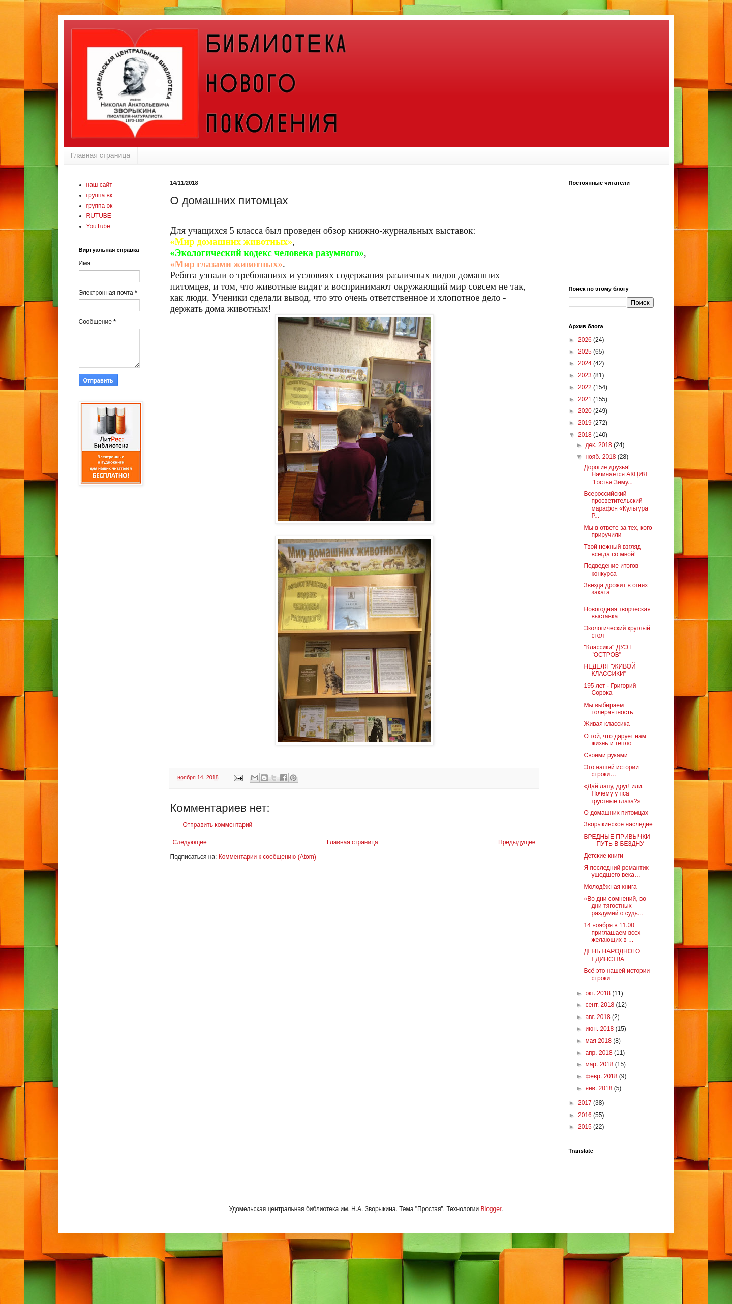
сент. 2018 (600, 1004)
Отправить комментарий (218, 825)
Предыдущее (516, 842)
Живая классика (606, 723)
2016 (585, 1115)
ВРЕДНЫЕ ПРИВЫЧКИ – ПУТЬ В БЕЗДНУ (617, 840)
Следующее (190, 842)
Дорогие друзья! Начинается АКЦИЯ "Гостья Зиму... (615, 475)
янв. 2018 (599, 1088)
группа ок (99, 205)
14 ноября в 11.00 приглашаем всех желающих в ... (612, 932)
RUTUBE (98, 215)
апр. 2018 (599, 1052)
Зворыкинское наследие (618, 824)
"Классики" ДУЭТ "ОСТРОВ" (608, 651)
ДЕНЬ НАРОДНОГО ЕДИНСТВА (612, 955)
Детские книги (603, 856)
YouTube (98, 226)
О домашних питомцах (616, 812)
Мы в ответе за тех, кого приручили (618, 531)
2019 (585, 422)
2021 (585, 399)
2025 (585, 351)
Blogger (490, 1209)
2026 (585, 339)
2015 (585, 1126)
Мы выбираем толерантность (608, 709)
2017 (585, 1102)
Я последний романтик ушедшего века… (616, 871)
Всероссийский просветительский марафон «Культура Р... (616, 504)
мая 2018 (599, 1040)
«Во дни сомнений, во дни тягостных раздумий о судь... (615, 906)
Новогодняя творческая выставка (617, 613)
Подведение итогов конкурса (611, 569)
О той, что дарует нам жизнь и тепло (615, 740)
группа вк (99, 195)
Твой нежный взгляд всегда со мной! (612, 550)
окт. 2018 (598, 993)
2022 (585, 387)
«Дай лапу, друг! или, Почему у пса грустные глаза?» (613, 794)
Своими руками (605, 755)
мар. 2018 (600, 1064)
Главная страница (101, 155)
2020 (585, 411)
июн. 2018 (600, 1028)
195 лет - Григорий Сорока (610, 689)
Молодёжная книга (610, 886)
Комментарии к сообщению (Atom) (267, 857)
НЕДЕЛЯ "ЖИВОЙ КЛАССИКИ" (609, 670)
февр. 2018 (602, 1076)
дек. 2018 (599, 445)
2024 (585, 363)
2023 (585, 375)
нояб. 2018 (601, 456)
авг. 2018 (598, 1017)
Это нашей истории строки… (611, 771)
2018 (585, 434)
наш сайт (99, 184)
